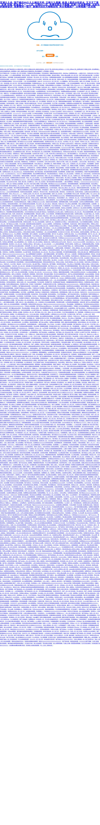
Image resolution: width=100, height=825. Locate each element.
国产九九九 (45, 105)
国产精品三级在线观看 (71, 145)
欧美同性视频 (22, 476)
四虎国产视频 (29, 382)
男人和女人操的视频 (33, 133)
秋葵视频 (10, 77)
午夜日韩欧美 (61, 296)
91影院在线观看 (28, 390)
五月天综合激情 (86, 643)
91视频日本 (65, 394)
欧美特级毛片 (75, 256)
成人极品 (93, 187)
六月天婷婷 (94, 581)
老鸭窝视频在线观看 (14, 320)
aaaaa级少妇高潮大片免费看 (63, 386)
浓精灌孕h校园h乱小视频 (64, 637)
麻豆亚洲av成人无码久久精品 (71, 549)
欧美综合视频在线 (24, 458)
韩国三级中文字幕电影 (90, 468)
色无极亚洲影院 (49, 129)
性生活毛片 (80, 519)
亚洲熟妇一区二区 (22, 595)
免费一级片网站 (14, 557)
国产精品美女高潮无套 (12, 521)
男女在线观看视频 (88, 211)
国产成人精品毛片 (87, 230)
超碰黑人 (18, 474)
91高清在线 (29, 460)
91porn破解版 (84, 466)
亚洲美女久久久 (30, 109)
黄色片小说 (16, 587)
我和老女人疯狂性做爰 (9, 107)
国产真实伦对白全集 (88, 426)
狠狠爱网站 (6, 348)
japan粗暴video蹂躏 (43, 464)
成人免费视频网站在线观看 (70, 77)
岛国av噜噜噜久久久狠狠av (53, 85)
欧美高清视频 (34, 440)
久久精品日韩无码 (25, 565)
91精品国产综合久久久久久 (49, 372)
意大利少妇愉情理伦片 (53, 91)
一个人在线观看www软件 (7, 95)
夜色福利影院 (29, 488)
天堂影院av (81, 374)
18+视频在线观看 (6, 436)
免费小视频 (43, 197)
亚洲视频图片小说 (46, 456)
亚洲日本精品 (79, 191)
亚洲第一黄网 (13, 408)
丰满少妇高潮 (32, 601)
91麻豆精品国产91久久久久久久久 (20, 268)
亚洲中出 (21, 240)
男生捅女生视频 (93, 93)
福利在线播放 (78, 392)
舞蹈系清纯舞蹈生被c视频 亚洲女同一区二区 (25, 356)
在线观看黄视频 (37, 418)
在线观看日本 (7, 195)
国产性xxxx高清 (74, 81)
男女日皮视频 (61, 286)
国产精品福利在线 (6, 175)
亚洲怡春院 (93, 430)
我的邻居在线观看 (6, 356)
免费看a (75, 593)
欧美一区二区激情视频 (16, 362)
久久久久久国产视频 (85, 641)
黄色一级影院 (41, 561)
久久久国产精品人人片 (90, 601)
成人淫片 (26, 183)
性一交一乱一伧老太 (53, 492)
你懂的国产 (23, 394)
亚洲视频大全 (79, 304)
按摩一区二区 (92, 531)
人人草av (23, 597)
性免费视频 (61, 171)
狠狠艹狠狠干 (57, 364)
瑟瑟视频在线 (64, 292)
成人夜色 (54, 260)
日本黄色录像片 (14, 169)
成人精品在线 (36, 342)
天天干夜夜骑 (50, 213)
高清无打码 (34, 75)
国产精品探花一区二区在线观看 (71, 398)
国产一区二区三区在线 (83, 167)
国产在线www (36, 105)
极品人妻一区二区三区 (10, 553)
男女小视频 (49, 346)
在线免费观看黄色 (18, 230)
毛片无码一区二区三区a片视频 (44, 635)
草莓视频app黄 (95, 266)
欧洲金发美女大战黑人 (30, 85)
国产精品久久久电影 (12, 224)
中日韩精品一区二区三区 (19, 486)
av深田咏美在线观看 (54, 352)
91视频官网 (47, 205)
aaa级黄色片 (24, 228)
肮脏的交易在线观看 (17, 147)
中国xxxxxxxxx (47, 330)
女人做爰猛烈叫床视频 (92, 372)
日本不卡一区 (26, 633)
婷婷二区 (26, 238)
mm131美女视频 (69, 597)
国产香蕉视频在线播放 (81, 507)
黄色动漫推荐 (83, 79)
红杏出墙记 (63, 410)
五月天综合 (87, 482)
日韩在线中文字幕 (16, 215)
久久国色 (96, 75)
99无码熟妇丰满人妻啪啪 (30, 484)
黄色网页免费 (60, 302)
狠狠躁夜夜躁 (53, 452)
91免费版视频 (83, 226)
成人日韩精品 (65, 137)
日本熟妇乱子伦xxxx (73, 627)
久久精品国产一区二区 (83, 91)
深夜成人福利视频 (21, 101)
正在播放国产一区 (79, 111)
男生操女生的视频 (61, 627)
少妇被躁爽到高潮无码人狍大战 (21, 197)
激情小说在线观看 (91, 386)
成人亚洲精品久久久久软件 (58, 482)
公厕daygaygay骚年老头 (91, 191)
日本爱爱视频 (8, 228)
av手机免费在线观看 (14, 412)
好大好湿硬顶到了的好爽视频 (15, 262)
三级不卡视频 (68, 448)
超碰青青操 (88, 85)
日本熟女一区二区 (68, 141)
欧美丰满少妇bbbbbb (70, 139)
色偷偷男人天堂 (27, 354)
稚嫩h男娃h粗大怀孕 (56, 73)
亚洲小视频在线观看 (46, 617)
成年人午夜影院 (16, 274)
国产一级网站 (35, 344)
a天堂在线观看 (86, 107)
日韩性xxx (56, 416)
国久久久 (46, 195)
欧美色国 (27, 131)
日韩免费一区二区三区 (31, 246)
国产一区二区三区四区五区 (90, 157)
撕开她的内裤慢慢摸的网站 (43, 143)
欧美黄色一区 (57, 356)
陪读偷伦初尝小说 (54, 326)
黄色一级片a (22, 410)
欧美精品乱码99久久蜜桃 (29, 360)
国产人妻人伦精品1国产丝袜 (60, 543)
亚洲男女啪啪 (79, 213)
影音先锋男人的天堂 (27, 406)
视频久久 (35, 368)
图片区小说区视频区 (90, 595)
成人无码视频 (9, 454)
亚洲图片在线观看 (83, 139)
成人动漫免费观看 (87, 121)
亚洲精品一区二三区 (10, 105)
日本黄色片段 (96, 173)
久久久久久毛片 (44, 220)
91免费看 (3, 561)
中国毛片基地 (50, 468)
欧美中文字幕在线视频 (30, 147)
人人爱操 (91, 326)
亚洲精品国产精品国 (59, 282)
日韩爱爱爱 (24, 304)
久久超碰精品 (63, 348)
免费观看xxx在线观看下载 (74, 103)
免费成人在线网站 (13, 330)
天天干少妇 (76, 185)
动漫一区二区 (73, 432)
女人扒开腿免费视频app (47, 177)
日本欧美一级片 (92, 525)
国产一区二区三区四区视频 (20, 272)
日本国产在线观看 (55, 207)
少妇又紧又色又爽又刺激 (24, 543)
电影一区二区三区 (55, 189)
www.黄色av (46, 446)
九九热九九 (46, 539)
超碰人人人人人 (27, 414)
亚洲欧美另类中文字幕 (50, 284)
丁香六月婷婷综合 (85, 300)
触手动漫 (92, 209)
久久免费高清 (68, 300)
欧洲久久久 (81, 360)
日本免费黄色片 (36, 107)
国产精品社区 (27, 256)
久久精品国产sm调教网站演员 (39, 187)
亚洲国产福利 (32, 157)
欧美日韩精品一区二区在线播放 (52, 495)
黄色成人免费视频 (87, 470)
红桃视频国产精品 (55, 563)
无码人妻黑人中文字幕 (76, 258)
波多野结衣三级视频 (51, 117)
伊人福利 (9, 121)
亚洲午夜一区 (50, 222)
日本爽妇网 (51, 167)
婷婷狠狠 (32, 274)
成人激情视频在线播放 (27, 260)
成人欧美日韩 (83, 153)
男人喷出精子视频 (55, 422)
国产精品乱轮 (94, 607)
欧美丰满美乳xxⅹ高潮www (52, 276)
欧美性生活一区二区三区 (37, 412)
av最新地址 (51, 332)
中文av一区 (38, 328)
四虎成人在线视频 (17, 183)
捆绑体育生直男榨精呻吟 (89, 412)
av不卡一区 (26, 215)
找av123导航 (68, 583)
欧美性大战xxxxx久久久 (50, 527)
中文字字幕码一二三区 (84, 350)
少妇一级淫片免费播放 (33, 179)
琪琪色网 (89, 484)
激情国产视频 (76, 149)
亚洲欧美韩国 (40, 490)
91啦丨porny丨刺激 (9, 398)
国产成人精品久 (81, 308)
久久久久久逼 (74, 559)
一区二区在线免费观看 (30, 81)
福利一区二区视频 (85, 81)
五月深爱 (57, 316)
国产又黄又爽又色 (13, 157)
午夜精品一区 (79, 173)
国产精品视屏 (4, 193)
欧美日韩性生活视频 (45, 75)
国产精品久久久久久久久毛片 (75, 215)
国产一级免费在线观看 (15, 466)
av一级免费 (45, 207)
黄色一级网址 (70, 587)
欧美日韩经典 (54, 97)
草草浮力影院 (60, 177)
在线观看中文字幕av (61, 222)
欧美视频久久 (18, 609)
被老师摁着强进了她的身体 (73, 340)
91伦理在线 (83, 444)
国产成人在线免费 (80, 511)
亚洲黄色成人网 (19, 454)
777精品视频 (43, 484)
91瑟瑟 (77, 141)
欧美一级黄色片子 (21, 350)
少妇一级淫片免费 (9, 442)
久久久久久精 (27, 105)
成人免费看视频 (58, 643)
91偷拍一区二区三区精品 (35, 242)
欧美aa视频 (95, 195)
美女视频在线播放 (14, 292)
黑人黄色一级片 (60, 93)
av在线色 (87, 258)
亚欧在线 (55, 203)
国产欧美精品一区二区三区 (52, 354)
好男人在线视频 (8, 187)
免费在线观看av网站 (88, 244)
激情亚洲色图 (74, 641)
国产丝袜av (46, 228)
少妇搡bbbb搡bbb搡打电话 (82, 155)
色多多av (65, 73)
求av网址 (62, 376)
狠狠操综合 (24, 161)
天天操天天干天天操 (85, 236)
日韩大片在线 (95, 264)
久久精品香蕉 (29, 446)
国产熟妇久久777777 (80, 422)
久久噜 (66, 635)
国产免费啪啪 (64, 521)
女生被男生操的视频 (45, 234)
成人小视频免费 (20, 159)
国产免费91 (86, 101)
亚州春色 (88, 565)
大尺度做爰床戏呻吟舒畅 (15, 222)
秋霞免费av (73, 531)
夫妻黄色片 (54, 290)
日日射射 (81, 593)
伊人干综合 (7, 99)
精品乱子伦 (93, 454)
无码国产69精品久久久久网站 (58, 226)
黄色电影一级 (48, 450)
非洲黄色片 (32, 161)
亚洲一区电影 (20, 103)
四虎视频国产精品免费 (63, 454)
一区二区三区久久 (74, 380)
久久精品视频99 (51, 613)
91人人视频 (47, 155)
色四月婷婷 (40, 95)
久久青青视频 (14, 318)
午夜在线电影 (9, 336)
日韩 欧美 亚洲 (6, 458)
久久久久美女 (59, 236)
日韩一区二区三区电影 (10, 145)
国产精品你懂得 (52, 436)
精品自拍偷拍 (7, 581)
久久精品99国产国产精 (58, 119)
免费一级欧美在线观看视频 (78, 137)
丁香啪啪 (64, 563)
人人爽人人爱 (43, 286)
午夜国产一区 (65, 165)
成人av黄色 (84, 93)
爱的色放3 (29, 617)
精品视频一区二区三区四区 (20, 209)
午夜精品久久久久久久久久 (80, 515)
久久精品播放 (75, 454)
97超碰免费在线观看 (54, 250)
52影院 (74, 442)
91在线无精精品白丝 (20, 201)
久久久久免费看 (47, 224)
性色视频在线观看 (75, 412)
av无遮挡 (63, 316)
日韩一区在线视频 (50, 587)
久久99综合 (36, 637)
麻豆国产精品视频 (54, 430)
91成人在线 (81, 378)
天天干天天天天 (19, 248)
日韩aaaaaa (38, 258)
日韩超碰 (6, 362)
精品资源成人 (46, 290)
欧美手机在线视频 (73, 348)
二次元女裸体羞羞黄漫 (12, 191)
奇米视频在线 (52, 484)
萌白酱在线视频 (67, 517)
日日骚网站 (20, 280)
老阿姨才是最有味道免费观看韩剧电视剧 (57, 217)
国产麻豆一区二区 (67, 175)
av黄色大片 (15, 99)
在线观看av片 (96, 296)
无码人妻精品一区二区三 (50, 625)
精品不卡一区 (96, 434)
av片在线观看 (33, 380)
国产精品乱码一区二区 (31, 591)
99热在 (93, 254)
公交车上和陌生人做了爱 (68, 276)
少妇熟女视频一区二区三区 (21, 464)
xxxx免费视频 (68, 193)
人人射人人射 (84, 579)
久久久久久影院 (25, 567)
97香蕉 (82, 446)
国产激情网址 (60, 254)
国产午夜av (28, 230)
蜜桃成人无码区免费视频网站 (73, 179)
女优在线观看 (47, 103)
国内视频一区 (48, 163)
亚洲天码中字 (57, 591)
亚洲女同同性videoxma (42, 97)
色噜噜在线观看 (61, 83)
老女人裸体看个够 (94, 286)
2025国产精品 (7, 270)
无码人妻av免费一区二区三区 (69, 75)
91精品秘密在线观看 (20, 77)
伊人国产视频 (20, 523)
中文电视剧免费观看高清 (71, 236)
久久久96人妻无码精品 (48, 179)
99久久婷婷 (65, 559)
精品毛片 (46, 215)
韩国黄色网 (60, 334)
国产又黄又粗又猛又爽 (86, 75)
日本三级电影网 (50, 199)
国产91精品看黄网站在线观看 (88, 344)
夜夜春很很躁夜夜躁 (90, 151)
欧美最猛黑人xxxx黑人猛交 (80, 135)
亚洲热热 (32, 169)
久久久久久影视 (17, 81)
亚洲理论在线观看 (23, 495)
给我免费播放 (42, 492)
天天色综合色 (71, 621)
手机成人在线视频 (83, 97)
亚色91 (40, 215)
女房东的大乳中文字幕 (46, 230)
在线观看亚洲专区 (15, 579)
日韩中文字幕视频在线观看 (69, 330)
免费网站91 (31, 619)
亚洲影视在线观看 (56, 344)
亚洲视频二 (58, 368)
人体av (49, 270)
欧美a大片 (62, 203)
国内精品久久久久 (30, 205)
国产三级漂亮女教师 (36, 511)
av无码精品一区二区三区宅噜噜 (51, 571)
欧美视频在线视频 (29, 213)
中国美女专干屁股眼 (39, 288)
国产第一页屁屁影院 (9, 563)
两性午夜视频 (81, 410)
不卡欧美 (19, 165)
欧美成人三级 (49, 549)
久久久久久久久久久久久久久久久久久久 (12, 306)
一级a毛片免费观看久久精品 (25, 189)
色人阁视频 (42, 101)
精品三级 (66, 633)
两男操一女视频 (17, 312)
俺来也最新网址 (50, 609)
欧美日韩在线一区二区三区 (40, 252)
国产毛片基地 (75, 232)
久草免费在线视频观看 (72, 302)
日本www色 (87, 173)
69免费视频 (78, 488)
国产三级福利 (7, 209)
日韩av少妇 (39, 476)
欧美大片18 (23, 557)
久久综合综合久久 (10, 173)
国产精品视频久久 (49, 123)
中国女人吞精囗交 (87, 362)
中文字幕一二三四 (69, 497)
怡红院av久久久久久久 (88, 398)
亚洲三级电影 (57, 256)
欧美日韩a (43, 366)
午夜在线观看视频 (34, 135)
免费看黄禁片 (9, 569)
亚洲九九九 (3, 320)
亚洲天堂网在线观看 (53, 376)
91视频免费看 (28, 563)
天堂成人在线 (14, 326)
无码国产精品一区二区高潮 (11, 123)
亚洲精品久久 (82, 376)
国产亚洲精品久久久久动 (57, 195)
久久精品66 (18, 386)
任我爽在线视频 (60, 350)
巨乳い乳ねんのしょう (77, 85)
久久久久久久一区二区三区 (51, 81)
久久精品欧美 (28, 240)
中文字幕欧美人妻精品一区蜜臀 (84, 497)
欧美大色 (5, 278)
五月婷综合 (64, 133)
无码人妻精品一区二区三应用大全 (84, 639)
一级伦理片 (82, 484)
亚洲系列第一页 (59, 145)
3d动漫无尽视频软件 (18, 541)
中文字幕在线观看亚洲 (51, 462)
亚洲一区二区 (62, 426)
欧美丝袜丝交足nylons (56, 240)
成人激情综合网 (16, 322)
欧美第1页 (46, 338)
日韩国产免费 (43, 432)
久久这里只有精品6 (22, 207)
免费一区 (91, 117)
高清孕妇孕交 (63, 462)
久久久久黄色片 (17, 85)
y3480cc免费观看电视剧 (86, 201)
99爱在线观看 (76, 583)
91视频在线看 (7, 535)
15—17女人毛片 (83, 105)
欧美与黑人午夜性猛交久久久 (58, 153)
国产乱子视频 (74, 394)
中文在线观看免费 (23, 639)
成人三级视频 (77, 382)
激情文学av (69, 362)
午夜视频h (69, 424)
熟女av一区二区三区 (76, 601)
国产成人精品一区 (33, 101)
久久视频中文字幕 (59, 230)
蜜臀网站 (38, 364)
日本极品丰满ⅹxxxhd (72, 418)
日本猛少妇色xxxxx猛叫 (7, 159)
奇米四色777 (7, 286)
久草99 (94, 185)
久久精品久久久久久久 (18, 420)
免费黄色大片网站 (9, 125)
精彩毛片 (19, 105)
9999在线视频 (92, 394)
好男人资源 (7, 131)
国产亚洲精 (41, 85)
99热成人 (77, 181)
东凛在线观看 (91, 376)
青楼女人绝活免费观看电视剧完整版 (88, 177)
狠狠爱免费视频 (27, 173)
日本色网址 (11, 511)
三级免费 (94, 203)
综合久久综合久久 (68, 111)
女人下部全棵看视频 (18, 109)
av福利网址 (72, 308)
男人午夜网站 (66, 256)
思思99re (5, 252)
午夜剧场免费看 (49, 486)
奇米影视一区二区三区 (10, 83)
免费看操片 (15, 503)
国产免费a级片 (77, 101)
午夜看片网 (41, 601)
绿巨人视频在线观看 (84, 203)
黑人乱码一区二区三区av (41, 77)
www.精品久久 (92, 153)
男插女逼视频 (91, 569)
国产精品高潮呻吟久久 (65, 270)
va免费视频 (30, 292)
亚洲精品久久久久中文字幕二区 (56, 209)
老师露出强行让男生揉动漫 (91, 503)
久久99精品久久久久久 (53, 165)
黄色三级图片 (72, 410)
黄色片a (6, 318)
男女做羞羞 (70, 304)
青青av (36, 406)
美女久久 (64, 318)
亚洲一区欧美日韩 (17, 213)
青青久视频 (87, 87)
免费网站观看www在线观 (68, 91)
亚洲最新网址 (91, 260)
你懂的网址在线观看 (94, 109)
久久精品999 (39, 169)
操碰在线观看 (27, 236)
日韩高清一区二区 (74, 197)
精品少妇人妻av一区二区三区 (67, 187)
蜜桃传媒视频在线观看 (65, 101)
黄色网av (55, 109)
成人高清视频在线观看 (53, 137)
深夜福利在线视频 (49, 627)
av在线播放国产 (87, 629)
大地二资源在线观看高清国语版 (30, 320)
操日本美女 (93, 189)
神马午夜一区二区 (81, 525)
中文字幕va (91, 490)
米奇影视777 (54, 374)
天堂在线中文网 (43, 384)
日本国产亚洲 (48, 113)
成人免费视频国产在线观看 (34, 254)
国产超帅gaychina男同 (88, 149)
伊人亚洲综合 (4, 424)
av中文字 (13, 79)
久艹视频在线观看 (85, 535)
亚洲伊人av (30, 97)
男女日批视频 (37, 87)
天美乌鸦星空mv (69, 511)
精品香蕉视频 (34, 322)
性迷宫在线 (73, 224)
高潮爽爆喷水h (54, 480)
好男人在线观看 (91, 280)
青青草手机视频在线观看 (32, 424)
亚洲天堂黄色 (51, 565)
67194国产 (59, 111)
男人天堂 (96, 527)
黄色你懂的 (37, 189)
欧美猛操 (82, 420)
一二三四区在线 (11, 364)
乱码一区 (83, 83)
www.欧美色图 (37, 115)
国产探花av (3, 77)
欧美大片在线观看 (65, 360)
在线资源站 (35, 434)
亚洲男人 (93, 611)
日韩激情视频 (67, 442)
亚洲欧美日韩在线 (85, 284)
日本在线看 (35, 286)
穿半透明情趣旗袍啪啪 (56, 105)
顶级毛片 (61, 338)
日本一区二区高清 (40, 181)
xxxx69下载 (4, 466)
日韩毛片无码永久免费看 (66, 159)
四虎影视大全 (42, 209)
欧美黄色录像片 (61, 264)
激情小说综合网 (45, 344)
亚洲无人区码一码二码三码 (31, 193)
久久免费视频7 (40, 597)
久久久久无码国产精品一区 (66, 246)
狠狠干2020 (92, 382)
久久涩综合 (45, 159)
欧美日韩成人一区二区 (60, 95)
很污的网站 (9, 119)
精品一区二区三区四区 (33, 177)
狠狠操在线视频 (72, 450)
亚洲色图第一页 (36, 290)
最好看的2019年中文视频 (38, 268)
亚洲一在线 (21, 553)
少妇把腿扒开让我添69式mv (85, 338)
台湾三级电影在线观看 (27, 513)
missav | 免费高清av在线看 (68, 278)
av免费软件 (80, 123)
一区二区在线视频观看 (73, 83)
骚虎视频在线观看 (95, 139)
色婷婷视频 (25, 234)
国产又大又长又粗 (63, 328)
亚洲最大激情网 (45, 314)
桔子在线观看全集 (75, 452)
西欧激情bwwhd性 (78, 370)
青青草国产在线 (42, 360)
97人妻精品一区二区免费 (87, 627)
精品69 (19, 264)
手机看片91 (45, 264)
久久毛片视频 (96, 633)
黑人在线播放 (20, 442)
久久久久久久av (47, 272)
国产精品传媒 (39, 171)
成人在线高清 (64, 460)
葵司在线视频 (61, 424)
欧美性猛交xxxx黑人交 (53, 400)
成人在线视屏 (24, 157)
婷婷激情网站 (92, 79)
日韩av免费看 (12, 631)
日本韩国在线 (93, 135)
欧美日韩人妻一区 (66, 326)
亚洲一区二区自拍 (57, 193)
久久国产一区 (68, 503)
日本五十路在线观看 (11, 163)
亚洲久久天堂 (12, 595)
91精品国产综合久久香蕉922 (24, 149)
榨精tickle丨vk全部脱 (81, 143)
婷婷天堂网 (39, 274)
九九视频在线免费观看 (16, 93)
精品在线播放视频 (70, 123)
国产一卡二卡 (91, 442)
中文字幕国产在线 (38, 362)
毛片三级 (38, 551)
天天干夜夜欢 (5, 268)
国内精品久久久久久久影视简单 (57, 183)
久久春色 (19, 256)
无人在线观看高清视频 (91, 246)
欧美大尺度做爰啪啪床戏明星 (25, 364)
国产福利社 (61, 527)
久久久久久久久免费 (79, 242)
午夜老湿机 (7, 372)
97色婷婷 (60, 139)
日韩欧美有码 (45, 292)
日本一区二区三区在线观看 (60, 380)
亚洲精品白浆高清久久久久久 (45, 93)
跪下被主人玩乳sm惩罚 (67, 143)
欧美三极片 (33, 145)
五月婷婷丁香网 (58, 115)
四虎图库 (82, 165)
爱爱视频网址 (43, 352)
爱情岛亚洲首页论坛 (49, 262)
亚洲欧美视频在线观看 (41, 185)
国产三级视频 (56, 404)
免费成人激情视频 (55, 322)
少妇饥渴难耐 (84, 454)
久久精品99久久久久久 (84, 278)
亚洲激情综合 (92, 440)
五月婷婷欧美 (8, 490)
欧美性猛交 (85, 340)
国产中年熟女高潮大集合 (71, 420)
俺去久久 (14, 240)
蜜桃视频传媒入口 (54, 410)
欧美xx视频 (38, 388)
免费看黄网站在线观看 (58, 478)
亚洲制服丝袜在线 (65, 149)
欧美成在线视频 (74, 444)
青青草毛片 (92, 523)
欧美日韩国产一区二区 (34, 559)
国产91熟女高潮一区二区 (89, 220)
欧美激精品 (39, 232)
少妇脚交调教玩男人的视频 (14, 492)
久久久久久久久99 (51, 246)
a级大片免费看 (13, 462)
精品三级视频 (83, 394)
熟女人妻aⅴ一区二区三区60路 (27, 195)
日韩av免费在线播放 (65, 414)
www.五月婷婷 (9, 217)
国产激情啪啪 (95, 380)
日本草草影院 (53, 187)
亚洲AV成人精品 (69, 234)
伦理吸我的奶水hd (16, 414)
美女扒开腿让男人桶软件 (7, 354)
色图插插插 (46, 388)
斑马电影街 (9, 338)
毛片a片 (40, 103)
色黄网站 (11, 252)
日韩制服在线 (40, 497)
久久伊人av (54, 348)
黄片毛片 (5, 139)
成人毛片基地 (91, 83)
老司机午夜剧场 (61, 605)
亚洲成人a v (10, 258)
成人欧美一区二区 (14, 567)
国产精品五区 (26, 579)
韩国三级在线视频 (27, 386)
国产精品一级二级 (51, 408)
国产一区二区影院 (19, 358)
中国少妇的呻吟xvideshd (78, 272)
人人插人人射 (87, 314)
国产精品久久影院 (14, 139)
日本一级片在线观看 (74, 462)
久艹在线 (86, 159)
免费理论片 (16, 153)
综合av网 (61, 464)
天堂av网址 (63, 492)
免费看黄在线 (73, 73)
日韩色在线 (12, 280)
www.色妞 (17, 161)
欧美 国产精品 (94, 424)
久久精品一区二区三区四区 (19, 73)
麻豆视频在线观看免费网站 (34, 159)
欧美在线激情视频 (73, 79)
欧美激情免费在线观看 (34, 350)
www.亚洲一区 (32, 394)
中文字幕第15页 (56, 205)
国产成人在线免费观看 (28, 497)
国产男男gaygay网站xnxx (44, 306)
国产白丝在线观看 (66, 430)
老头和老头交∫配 (54, 191)
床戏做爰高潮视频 (88, 103)
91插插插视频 (16, 199)
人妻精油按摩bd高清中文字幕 (36, 346)
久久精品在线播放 (37, 113)
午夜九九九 (76, 316)
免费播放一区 (46, 472)
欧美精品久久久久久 (54, 432)
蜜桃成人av (67, 515)
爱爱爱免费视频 (52, 402)
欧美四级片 (61, 577)
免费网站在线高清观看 (30, 492)
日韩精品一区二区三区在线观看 (73, 384)
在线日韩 (82, 302)
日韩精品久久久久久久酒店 (34, 79)
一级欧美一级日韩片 (70, 490)
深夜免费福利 (38, 581)
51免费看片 (24, 139)
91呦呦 (83, 320)
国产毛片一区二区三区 (28, 89)
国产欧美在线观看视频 (39, 270)
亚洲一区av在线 (88, 555)
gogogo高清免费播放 (36, 535)
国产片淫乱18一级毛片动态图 (68, 290)
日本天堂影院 (46, 621)
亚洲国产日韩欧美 (21, 133)
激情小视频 (50, 607)
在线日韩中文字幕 (55, 127)
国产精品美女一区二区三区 (81, 324)
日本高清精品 (46, 107)
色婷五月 (7, 264)
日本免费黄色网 (17, 436)
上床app (95, 115)
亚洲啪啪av (74, 619)
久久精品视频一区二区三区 (68, 390)
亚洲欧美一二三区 (27, 336)
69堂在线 (82, 460)
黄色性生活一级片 (35, 127)
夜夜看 (68, 466)
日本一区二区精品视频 (32, 358)
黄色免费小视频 (66, 342)
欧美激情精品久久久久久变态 (81, 581)
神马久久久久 (30, 137)
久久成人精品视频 (88, 276)
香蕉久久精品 (35, 197)
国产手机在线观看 (40, 400)
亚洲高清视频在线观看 (31, 641)
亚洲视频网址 (10, 523)
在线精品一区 (54, 159)
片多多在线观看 (25, 310)
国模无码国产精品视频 (74, 95)
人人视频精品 (64, 81)
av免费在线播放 (16, 372)
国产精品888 (66, 344)
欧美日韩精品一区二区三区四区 (87, 322)
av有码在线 (40, 175)
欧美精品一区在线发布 (42, 111)
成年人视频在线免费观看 (88, 328)
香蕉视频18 (19, 563)
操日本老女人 (92, 161)
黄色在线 (18, 89)
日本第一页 (79, 205)
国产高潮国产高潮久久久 (44, 438)
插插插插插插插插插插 (9, 519)
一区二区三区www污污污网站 (19, 135)
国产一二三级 (96, 354)
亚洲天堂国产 (10, 474)
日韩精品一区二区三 (75, 113)
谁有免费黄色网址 (45, 434)
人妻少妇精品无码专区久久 (17, 416)
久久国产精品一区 (89, 213)
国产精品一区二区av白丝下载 (42, 119)
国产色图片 (50, 575)
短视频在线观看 (31, 611)
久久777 (19, 173)
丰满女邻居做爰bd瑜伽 (50, 426)
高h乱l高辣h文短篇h (29, 91)
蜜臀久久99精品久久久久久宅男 (52, 370)
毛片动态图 (40, 282)
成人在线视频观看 (89, 597)
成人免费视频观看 (57, 155)
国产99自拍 (3, 382)
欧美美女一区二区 (28, 312)
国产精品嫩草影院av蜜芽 (41, 240)
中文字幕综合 (32, 595)
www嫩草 (36, 617)
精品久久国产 (8, 497)
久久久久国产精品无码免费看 (64, 199)
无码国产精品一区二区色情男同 (34, 396)
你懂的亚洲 (34, 605)
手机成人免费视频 (73, 226)
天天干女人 (11, 444)
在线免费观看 (25, 412)
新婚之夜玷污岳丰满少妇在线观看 (50, 133)
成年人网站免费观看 (87, 549)
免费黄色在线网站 (23, 145)
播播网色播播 (44, 326)
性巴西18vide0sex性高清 (91, 304)
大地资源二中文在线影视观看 (47, 302)
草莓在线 (38, 300)
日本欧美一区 (40, 619)
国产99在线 (66, 641)
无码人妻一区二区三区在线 (61, 601)
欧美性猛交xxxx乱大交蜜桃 (55, 515)
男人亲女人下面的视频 (55, 252)
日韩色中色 (80, 133)
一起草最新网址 (33, 332)
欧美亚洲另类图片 (13, 203)
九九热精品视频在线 (48, 248)
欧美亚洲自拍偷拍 (28, 171)
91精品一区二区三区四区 (66, 173)
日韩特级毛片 (88, 205)
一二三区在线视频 (37, 627)
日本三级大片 (67, 135)
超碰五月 (35, 392)
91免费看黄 (65, 224)
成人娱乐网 (19, 426)
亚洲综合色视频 (79, 246)
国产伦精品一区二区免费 (69, 364)
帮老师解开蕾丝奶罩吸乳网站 (15, 211)
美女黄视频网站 (79, 482)
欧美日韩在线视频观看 (84, 434)
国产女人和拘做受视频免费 (26, 163)
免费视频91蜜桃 (64, 201)
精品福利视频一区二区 (60, 450)
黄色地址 (62, 191)
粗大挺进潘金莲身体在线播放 (72, 553)
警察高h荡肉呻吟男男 (83, 187)
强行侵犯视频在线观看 (16, 344)
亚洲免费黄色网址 (66, 131)
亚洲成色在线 (54, 292)
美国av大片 (73, 537)
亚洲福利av (14, 348)
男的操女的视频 (45, 298)
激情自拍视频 (26, 175)
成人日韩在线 (66, 456)
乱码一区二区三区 (79, 565)
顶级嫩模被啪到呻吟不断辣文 (75, 282)
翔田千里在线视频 (86, 115)
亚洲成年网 (31, 551)
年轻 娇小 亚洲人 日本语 (30, 165)
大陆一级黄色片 (72, 97)
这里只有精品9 (67, 370)
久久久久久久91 (18, 470)
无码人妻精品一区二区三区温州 (25, 143)
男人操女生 (80, 591)
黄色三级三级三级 (83, 252)
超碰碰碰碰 (17, 336)
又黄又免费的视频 (75, 543)
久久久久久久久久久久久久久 (43, 553)
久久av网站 (55, 460)
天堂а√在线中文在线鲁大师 (39, 402)
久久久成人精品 (34, 314)
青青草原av (82, 609)
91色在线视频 (4, 185)
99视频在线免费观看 (84, 254)
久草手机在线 (27, 505)
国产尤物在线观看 (47, 503)
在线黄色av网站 (67, 472)
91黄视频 (58, 398)
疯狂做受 (83, 99)
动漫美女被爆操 (85, 232)
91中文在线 (83, 418)
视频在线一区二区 (78, 557)
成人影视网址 (32, 603)
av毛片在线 (47, 501)
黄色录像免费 (83, 476)
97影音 (31, 284)
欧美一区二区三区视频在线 (53, 175)
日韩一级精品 (43, 250)
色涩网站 (35, 577)
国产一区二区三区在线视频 (58, 215)
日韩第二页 (42, 165)
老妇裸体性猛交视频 (64, 117)
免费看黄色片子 (72, 109)
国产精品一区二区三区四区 (14, 238)
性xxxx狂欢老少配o (82, 523)
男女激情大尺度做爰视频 (55, 420)
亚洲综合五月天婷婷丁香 (93, 464)
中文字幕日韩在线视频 (9, 400)
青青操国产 (45, 189)
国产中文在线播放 (50, 589)
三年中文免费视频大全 (40, 121)
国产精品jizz (54, 338)
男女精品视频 (26, 308)
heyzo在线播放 (89, 274)
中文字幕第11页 (5, 73)
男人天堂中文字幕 (11, 181)
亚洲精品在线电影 (60, 99)
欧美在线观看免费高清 (66, 440)
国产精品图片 (83, 145)
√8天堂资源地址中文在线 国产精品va (36, 211)
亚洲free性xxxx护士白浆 (59, 242)
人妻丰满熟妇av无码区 (91, 368)
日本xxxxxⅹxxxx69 (44, 131)
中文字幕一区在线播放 (59, 103)
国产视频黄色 (68, 581)
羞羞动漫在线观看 (10, 328)
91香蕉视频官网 (36, 499)
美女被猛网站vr (47, 115)
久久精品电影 (12, 296)
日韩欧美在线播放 (88, 488)
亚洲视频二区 (29, 529)
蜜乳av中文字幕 (13, 87)
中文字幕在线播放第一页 (69, 312)
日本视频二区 (31, 318)
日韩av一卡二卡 (31, 408)
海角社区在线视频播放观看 (30, 250)
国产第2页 (34, 131)
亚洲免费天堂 (89, 125)
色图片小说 (55, 143)
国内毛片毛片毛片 (66, 336)
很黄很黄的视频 (68, 155)
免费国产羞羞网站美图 (78, 464)
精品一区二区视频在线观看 (9, 141)
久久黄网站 (25, 322)
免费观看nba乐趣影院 (23, 402)
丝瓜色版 (93, 131)
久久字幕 (13, 264)
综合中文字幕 (25, 615)
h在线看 (47, 490)
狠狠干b (6, 93)
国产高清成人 (40, 408)
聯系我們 (49, 63)
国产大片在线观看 (77, 342)
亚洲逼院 (74, 354)
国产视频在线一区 (49, 378)
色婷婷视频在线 (32, 324)
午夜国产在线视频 (70, 167)
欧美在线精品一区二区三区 (17, 185)
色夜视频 (68, 513)
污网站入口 (31, 334)
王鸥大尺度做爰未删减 (49, 139)
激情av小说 (6, 350)
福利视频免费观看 (85, 183)
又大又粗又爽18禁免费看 (43, 109)
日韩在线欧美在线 (73, 222)
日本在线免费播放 (83, 306)
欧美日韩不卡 (48, 95)
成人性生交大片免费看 (91, 513)
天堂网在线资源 (32, 525)
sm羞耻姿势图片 (56, 342)
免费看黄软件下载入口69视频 (15, 366)
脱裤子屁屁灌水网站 (84, 224)
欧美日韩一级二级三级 (49, 79)
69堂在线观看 (46, 300)
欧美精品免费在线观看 (88, 217)
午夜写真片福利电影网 (25, 434)
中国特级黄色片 (89, 133)
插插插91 (3, 143)
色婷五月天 (45, 127)
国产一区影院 (78, 561)
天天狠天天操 (71, 314)
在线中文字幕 (38, 139)
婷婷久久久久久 (43, 410)
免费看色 (67, 464)
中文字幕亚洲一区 (30, 438)
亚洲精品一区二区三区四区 (35, 486)
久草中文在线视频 (73, 541)
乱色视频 (6, 482)
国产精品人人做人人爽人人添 (59, 220)
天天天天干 (32, 207)
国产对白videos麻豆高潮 (89, 113)
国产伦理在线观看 (66, 185)
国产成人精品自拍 (90, 593)
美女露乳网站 (20, 220)
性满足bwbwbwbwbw (13, 480)
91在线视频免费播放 (48, 350)
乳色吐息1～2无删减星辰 (35, 123)
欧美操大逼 (76, 388)
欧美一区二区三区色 (57, 388)
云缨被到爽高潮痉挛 (34, 125)
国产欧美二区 (61, 418)
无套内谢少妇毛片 (38, 276)
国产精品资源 (65, 169)
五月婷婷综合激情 (75, 217)
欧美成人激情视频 (8, 242)
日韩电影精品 (57, 224)
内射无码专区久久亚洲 (6, 248)
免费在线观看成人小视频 (7, 300)
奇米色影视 (35, 230)
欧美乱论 (94, 248)
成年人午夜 (11, 89)
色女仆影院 (12, 278)
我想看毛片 (27, 344)
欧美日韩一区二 (46, 87)
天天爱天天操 (52, 637)
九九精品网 (69, 478)
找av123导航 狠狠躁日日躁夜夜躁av (48, 595)
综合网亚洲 (84, 294)
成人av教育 (23, 123)
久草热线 (74, 513)
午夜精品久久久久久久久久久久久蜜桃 (69, 238)
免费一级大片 (11, 143)
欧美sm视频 (39, 155)
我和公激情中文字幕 (57, 300)
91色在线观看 (43, 392)
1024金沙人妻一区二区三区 (43, 507)
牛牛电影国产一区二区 (69, 205)
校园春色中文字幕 (18, 396)
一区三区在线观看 (78, 129)
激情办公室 (45, 480)
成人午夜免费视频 (10, 256)
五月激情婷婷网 (89, 396)
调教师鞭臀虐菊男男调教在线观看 (23, 121)
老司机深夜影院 (11, 282)
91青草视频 (66, 85)
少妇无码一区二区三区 (18, 266)
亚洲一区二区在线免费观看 (12, 304)
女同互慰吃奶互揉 (91, 99)
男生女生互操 (74, 499)
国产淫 (54, 234)
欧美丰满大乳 (38, 428)
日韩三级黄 (22, 318)
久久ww (52, 111)
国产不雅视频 (9, 589)
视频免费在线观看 (38, 141)
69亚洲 (68, 89)
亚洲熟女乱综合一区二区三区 (45, 99)
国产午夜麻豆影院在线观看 (28, 203)
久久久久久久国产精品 (68, 147)
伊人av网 (94, 535)
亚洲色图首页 (31, 597)
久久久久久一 (30, 388)
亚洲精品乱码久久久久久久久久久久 (68, 284)
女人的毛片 (20, 529)
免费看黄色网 (54, 310)
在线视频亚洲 (58, 442)
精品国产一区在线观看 (35, 228)
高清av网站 (54, 396)
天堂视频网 (90, 163)
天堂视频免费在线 (18, 488)
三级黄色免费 (89, 123)
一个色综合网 (77, 424)
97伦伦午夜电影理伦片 (24, 527)
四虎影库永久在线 (40, 137)
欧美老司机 (82, 260)
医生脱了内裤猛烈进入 (86, 499)
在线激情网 (39, 195)
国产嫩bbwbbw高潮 (25, 286)
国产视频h (53, 264)
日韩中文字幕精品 (63, 529)
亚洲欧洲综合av (37, 83)
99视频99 (73, 633)
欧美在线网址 (61, 89)
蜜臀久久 (29, 571)
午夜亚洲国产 (38, 284)
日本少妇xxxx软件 (50, 161)
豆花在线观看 (62, 125)
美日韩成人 (78, 577)
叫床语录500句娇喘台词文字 (89, 388)
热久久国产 (31, 111)
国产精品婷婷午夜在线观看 (55, 181)
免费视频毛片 (75, 89)
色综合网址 (94, 183)
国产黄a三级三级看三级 (77, 599)
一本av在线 (74, 117)
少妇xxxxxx (12, 189)
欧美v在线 (79, 276)
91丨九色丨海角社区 (46, 645)
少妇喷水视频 (44, 452)
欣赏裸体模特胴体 (36, 338)
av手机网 (45, 328)
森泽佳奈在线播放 (21, 111)
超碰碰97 (17, 137)
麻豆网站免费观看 (47, 364)
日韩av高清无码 (20, 571)
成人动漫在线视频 (45, 193)
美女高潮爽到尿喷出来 (39, 173)
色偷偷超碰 (37, 472)
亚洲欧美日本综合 (89, 533)
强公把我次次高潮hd (88, 583)
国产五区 (79, 314)
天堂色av (79, 621)
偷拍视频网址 (79, 171)
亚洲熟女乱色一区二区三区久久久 (60, 107)
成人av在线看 (8, 627)
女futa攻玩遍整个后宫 (73, 99)
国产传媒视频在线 (25, 330)
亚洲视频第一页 (82, 531)
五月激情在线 (24, 332)
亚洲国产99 (48, 282)
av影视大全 (82, 545)
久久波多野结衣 (39, 382)
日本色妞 (14, 195)
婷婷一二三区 (47, 623)
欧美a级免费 (35, 452)
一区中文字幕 (83, 161)
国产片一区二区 (93, 234)
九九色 (95, 557)
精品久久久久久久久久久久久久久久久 (77, 209)
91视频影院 (64, 432)
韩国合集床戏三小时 (20, 585)
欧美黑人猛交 (59, 597)
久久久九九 (6, 579)
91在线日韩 (11, 101)
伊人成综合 (60, 234)
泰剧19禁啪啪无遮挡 (6, 438)
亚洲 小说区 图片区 (21, 125)
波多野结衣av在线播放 (73, 286)
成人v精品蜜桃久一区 (20, 242)
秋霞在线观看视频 (10, 165)
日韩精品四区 (84, 348)
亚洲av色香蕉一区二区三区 (21, 127)
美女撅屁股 (76, 326)
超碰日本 (36, 191)
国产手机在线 (25, 340)
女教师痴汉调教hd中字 (48, 398)
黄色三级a (66, 501)
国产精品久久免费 (38, 543)
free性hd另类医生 (41, 89)
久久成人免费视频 (15, 623)
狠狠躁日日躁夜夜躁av (84, 330)
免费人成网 (33, 215)
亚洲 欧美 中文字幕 (93, 73)
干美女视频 (72, 505)
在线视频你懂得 (24, 169)
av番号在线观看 (85, 189)
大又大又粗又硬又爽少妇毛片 (36, 199)
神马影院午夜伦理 (49, 639)
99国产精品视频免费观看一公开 (43, 280)
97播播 (69, 356)
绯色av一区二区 (85, 141)
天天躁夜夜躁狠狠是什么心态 (70, 189)
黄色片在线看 (44, 482)
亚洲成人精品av (24, 593)
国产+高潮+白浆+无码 (70, 240)
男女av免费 (38, 260)
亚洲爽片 (15, 286)
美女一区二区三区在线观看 (52, 169)
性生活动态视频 (19, 217)
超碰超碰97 (17, 250)
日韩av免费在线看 (75, 328)
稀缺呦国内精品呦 (48, 236)
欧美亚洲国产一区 (62, 197)
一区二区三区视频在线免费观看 (83, 199)
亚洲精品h (46, 310)
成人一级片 (77, 470)
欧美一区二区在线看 (72, 161)
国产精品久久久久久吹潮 (25, 141)
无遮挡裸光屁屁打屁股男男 (8, 97)
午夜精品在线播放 (71, 376)
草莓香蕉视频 (59, 593)
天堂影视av (71, 358)
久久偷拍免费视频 (87, 553)
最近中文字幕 (61, 161)
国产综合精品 (43, 332)
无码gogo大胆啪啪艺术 (80, 352)
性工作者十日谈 (72, 434)
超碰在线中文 (31, 167)
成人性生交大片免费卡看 (50, 238)
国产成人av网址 (44, 322)
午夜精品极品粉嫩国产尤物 (46, 145)
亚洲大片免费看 (17, 117)
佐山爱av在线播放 (5, 266)
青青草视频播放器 (27, 569)
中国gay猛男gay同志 (58, 513)
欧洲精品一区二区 (30, 501)
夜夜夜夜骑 (18, 252)
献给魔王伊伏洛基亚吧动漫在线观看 (85, 119)
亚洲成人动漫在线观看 (19, 115)
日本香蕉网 (66, 368)
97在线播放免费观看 (18, 205)
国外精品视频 (52, 296)
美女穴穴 (91, 573)
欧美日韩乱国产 (72, 87)
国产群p (64, 356)
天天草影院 (69, 93)
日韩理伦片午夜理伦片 (78, 416)
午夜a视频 (85, 238)
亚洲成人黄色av (28, 244)
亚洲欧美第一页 (55, 131)
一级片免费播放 (68, 181)
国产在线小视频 (35, 183)
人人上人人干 (17, 113)
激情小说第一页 (62, 79)
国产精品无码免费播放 (25, 83)
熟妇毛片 (54, 87)
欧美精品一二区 (23, 334)
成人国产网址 (83, 117)
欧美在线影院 (82, 551)
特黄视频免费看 (11, 402)
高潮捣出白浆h (39, 549)
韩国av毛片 (8, 597)
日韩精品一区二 (90, 456)
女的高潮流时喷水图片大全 (90, 95)
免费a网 (22, 137)
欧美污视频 (44, 183)
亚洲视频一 (56, 444)
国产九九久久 (93, 238)
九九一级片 (46, 581)
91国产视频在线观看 (72, 476)
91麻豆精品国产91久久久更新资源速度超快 (46, 149)
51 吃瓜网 (56, 306)
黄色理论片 (28, 276)
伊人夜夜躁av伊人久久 (22, 314)
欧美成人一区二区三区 (49, 418)
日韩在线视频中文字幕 (56, 384)
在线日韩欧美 (31, 476)
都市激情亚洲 (87, 179)
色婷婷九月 (23, 167)
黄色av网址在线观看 (18, 131)
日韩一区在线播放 (37, 354)
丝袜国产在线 (32, 209)
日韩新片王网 (21, 384)
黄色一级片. (52, 428)
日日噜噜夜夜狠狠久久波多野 (86, 432)
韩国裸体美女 (16, 406)
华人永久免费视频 (57, 509)
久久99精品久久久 (26, 270)
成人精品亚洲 (12, 384)
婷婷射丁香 (46, 258)
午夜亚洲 (81, 448)
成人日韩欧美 (39, 450)
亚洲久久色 (63, 446)
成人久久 (80, 87)
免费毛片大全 (75, 486)
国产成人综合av (91, 111)
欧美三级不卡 (88, 557)
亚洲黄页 (16, 394)
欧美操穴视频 (10, 149)
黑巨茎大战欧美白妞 (31, 103)
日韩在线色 (14, 499)
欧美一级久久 (62, 109)
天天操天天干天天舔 (64, 232)
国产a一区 (4, 635)
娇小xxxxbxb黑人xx (27, 428)
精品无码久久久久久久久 (16, 549)
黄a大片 (69, 242)
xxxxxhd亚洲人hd (67, 422)
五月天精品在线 (21, 97)
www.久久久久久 (65, 416)
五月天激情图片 (82, 490)
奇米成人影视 (35, 308)
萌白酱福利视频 (85, 380)
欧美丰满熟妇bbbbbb (12, 284)
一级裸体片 (83, 326)
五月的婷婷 (40, 161)
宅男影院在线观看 (73, 492)
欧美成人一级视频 (28, 539)
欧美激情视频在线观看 (51, 171)
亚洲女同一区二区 (52, 101)
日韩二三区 (65, 163)
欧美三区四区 (26, 75)
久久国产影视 (27, 252)
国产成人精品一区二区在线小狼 (25, 300)
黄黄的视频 (16, 228)
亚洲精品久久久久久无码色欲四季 (43, 442)
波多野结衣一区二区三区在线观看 (26, 95)
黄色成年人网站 (85, 193)
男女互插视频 (70, 119)
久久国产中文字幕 (86, 185)
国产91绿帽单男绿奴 (46, 356)
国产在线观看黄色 (5, 420)
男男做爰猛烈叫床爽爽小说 (49, 125)
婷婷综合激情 (27, 222)
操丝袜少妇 (47, 242)
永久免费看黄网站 (33, 557)
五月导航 (23, 292)
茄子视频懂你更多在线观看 (78, 402)
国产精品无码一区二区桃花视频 (41, 151)
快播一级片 (65, 495)
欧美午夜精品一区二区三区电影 (23, 119)
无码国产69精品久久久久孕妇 (9, 298)
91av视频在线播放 (31, 478)
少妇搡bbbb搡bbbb (33, 547)
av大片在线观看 (22, 603)
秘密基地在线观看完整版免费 (23, 226)
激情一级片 (78, 230)
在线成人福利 (16, 370)
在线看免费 (89, 460)
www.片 (40, 81)
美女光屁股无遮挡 (14, 340)
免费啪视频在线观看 (55, 77)
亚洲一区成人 (38, 446)
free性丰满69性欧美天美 (12, 310)
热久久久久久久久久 (28, 258)
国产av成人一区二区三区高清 (70, 127)
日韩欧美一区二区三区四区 (78, 163)
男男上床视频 (44, 135)
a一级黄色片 (75, 344)
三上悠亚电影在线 (9, 342)
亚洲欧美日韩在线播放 (34, 73)
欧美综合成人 (52, 197)
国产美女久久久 (53, 266)
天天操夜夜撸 (78, 629)
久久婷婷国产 (74, 495)
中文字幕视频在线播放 (86, 222)
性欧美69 (33, 175)
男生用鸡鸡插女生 (57, 151)
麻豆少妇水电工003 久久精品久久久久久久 (61, 392)
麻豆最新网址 (16, 270)
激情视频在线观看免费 (44, 380)
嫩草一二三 (61, 551)
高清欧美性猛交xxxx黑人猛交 (73, 555)
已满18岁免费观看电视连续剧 (33, 262)
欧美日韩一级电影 (28, 117)
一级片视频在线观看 (49, 254)
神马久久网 (75, 193)
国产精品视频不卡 (86, 175)
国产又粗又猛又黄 (54, 336)
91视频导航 (33, 464)
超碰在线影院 (68, 320)
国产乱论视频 (60, 179)
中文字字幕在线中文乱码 (60, 113)
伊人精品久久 (8, 587)
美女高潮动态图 (64, 258)
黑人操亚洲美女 (69, 488)
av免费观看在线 (41, 91)
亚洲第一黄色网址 (56, 472)
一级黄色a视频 (59, 248)
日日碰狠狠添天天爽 (19, 151)
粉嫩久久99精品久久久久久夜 (36, 201)
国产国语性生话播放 (6, 312)
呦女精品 (9, 446)
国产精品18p (94, 159)
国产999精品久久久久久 (19, 179)
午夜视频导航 (70, 577)
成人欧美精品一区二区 (90, 342)
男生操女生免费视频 (36, 495)
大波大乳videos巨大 (50, 573)
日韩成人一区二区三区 (66, 585)
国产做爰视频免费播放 (23, 107)
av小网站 (61, 266)
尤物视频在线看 (39, 117)
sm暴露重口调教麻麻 (62, 505)
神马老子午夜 (44, 191)
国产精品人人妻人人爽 (88, 452)
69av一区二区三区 (93, 422)
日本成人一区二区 (17, 539)
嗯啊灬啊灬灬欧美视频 (91, 637)
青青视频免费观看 (73, 183)
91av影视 (40, 205)
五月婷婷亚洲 (59, 468)
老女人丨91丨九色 (38, 217)
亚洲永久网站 (47, 260)
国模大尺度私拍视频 (63, 412)
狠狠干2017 (45, 499)
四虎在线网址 (34, 348)
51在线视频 (33, 593)
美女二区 (24, 621)
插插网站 (93, 374)
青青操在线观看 (59, 579)
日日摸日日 (3, 515)
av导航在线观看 (27, 372)
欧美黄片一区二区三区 (15, 244)
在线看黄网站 (14, 601)
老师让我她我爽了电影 (79, 472)
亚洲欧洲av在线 (89, 282)
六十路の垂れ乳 (66, 571)
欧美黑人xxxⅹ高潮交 (90, 631)
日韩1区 (94, 77)
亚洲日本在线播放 (55, 147)
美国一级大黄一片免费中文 (26, 181)
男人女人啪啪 (4, 75)
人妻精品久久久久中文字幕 (59, 314)
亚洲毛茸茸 (96, 290)
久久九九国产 (29, 280)
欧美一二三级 (44, 153)
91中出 (34, 296)
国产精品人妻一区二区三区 (8, 450)
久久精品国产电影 (63, 452)
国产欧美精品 (18, 236)
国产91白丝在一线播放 (7, 314)
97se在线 (22, 224)
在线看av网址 (70, 230)
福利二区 (9, 183)
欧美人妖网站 (42, 607)
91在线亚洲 (45, 73)
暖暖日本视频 (74, 165)
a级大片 (12, 350)
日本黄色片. (89, 527)
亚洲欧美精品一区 (70, 338)
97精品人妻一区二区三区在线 (63, 129)
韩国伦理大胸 (52, 286)
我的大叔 (18, 354)
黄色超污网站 (56, 75)
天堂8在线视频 (42, 296)
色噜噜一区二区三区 (64, 268)
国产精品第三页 (65, 354)
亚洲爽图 (9, 109)
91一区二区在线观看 (49, 83)
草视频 (76, 306)
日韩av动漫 (62, 97)
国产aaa (30, 139)
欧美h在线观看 (74, 201)
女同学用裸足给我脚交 (66, 306)
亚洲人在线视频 (27, 545)
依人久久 (88, 195)
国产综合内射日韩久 (43, 278)
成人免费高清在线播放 (46, 316)
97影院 (8, 147)
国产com (67, 254)
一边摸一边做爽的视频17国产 (58, 358)
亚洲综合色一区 (82, 109)
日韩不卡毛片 (95, 141)
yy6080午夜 (36, 153)
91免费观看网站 (59, 503)
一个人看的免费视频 (15, 75)
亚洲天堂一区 (43, 440)
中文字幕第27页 (90, 215)
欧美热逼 (30, 77)
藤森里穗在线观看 (64, 272)
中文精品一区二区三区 (35, 272)
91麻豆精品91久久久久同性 (81, 131)
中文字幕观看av (62, 294)
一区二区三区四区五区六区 (40, 226)
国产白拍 (47, 382)
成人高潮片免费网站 (86, 207)
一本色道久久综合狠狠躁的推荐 (53, 633)
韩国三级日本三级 (17, 368)
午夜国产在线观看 (5, 179)
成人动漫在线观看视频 (77, 368)
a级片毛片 (89, 511)
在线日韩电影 (58, 486)
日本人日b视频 (59, 123)
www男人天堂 (30, 185)
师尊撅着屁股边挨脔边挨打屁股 (79, 169)
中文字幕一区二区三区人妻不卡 (22, 392)
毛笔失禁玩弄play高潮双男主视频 (42, 256)
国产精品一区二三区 (41, 312)
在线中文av (17, 545)
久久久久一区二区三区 (36, 639)
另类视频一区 (9, 591)
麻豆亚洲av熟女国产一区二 (17, 478)
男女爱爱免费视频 (55, 318)
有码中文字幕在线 (73, 611)
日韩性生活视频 (93, 145)
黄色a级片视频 (48, 274)
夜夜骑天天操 (24, 284)
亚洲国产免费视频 (41, 167)
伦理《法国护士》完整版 (8, 111)
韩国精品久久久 (76, 107)
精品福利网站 (52, 89)
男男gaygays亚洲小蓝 (70, 151)
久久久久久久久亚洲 (78, 408)
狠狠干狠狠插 (57, 163)
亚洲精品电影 (84, 529)
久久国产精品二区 (36, 310)
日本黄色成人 (8, 230)
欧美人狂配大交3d (61, 157)
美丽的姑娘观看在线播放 (87, 89)
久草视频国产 (63, 625)
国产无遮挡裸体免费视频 (29, 404)
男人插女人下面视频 (71, 177)
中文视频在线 (21, 79)
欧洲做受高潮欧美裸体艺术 (28, 99)
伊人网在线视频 (84, 127)
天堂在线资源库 (22, 400)
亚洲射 (29, 627)
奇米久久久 (83, 440)
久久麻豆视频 (12, 129)
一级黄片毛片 (82, 73)
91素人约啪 (16, 607)
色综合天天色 (62, 87)
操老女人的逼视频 (66, 207)
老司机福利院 (10, 103)
